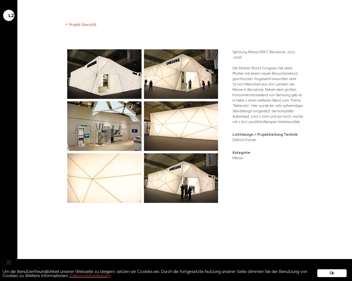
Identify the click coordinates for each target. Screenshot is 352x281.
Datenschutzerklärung (90, 275)
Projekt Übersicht (80, 25)
